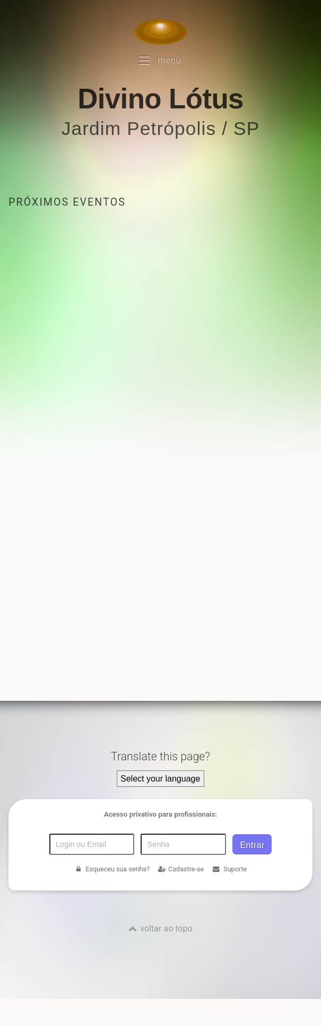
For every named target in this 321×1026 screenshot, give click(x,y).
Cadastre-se (181, 869)
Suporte (229, 869)
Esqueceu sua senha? (112, 869)
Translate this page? (160, 756)
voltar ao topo (166, 928)
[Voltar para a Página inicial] (160, 32)
